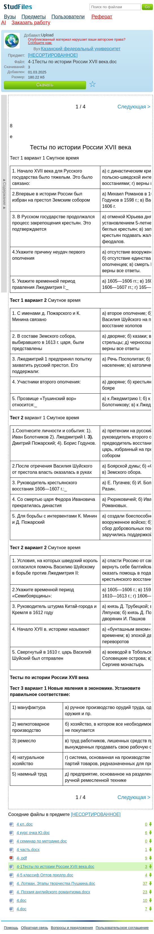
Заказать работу (31, 22)
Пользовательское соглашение (122, 928)
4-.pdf (22, 858)
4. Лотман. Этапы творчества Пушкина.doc (56, 883)
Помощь (11, 928)
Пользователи (67, 16)
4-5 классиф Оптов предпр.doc (45, 875)
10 (145, 900)
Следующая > (134, 107)
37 (145, 883)
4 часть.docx (28, 849)
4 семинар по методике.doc (42, 841)
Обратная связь (34, 928)
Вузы (10, 16)
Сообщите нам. (40, 43)
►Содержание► (4, 194)
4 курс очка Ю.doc (33, 832)
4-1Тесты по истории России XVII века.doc (55, 866)
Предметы (33, 16)
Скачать (44, 84)
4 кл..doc (24, 824)
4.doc (21, 900)
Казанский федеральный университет (80, 48)
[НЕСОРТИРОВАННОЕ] (53, 55)
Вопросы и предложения (72, 928)
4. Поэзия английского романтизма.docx (53, 892)
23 (145, 892)
